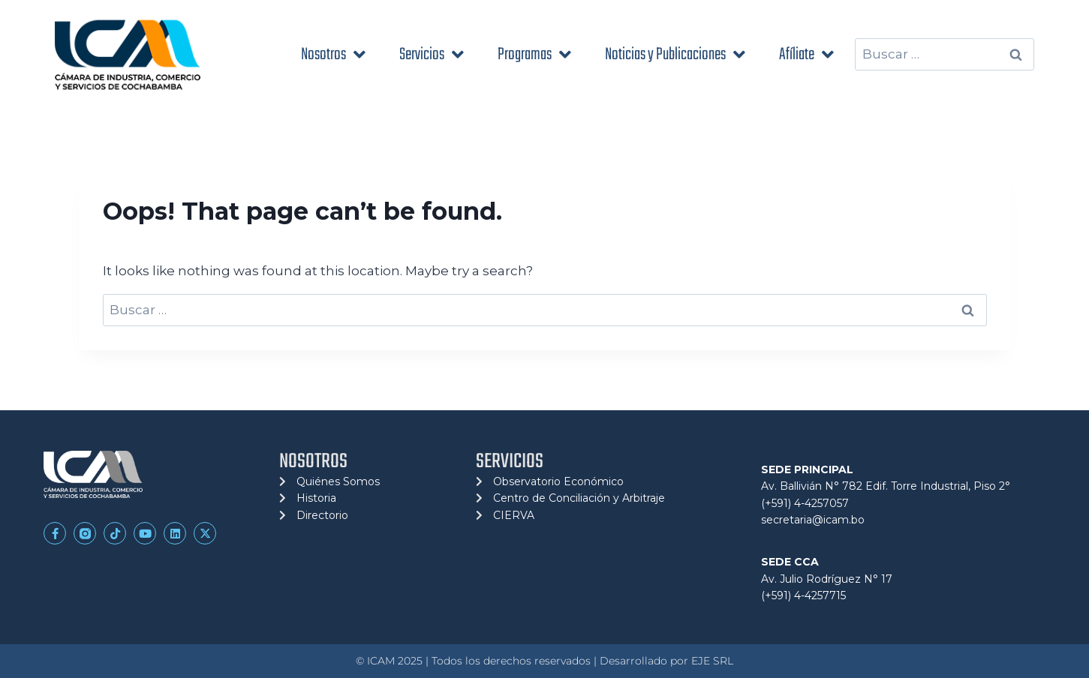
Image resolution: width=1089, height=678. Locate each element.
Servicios (431, 54)
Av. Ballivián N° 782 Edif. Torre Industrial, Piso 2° (885, 486)
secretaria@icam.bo (813, 519)
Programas (534, 54)
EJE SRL (712, 661)
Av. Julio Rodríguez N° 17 (826, 579)
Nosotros (333, 54)
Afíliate (806, 54)
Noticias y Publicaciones (675, 54)
